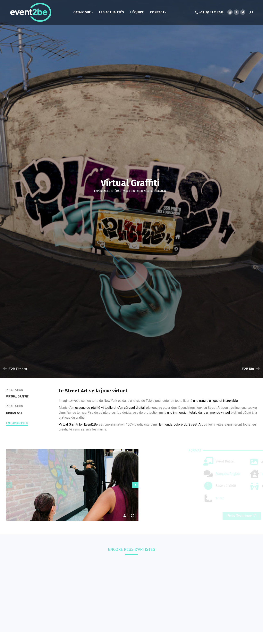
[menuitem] (86, 12)
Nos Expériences (155, 191)
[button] (17, 424)
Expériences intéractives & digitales (118, 191)
